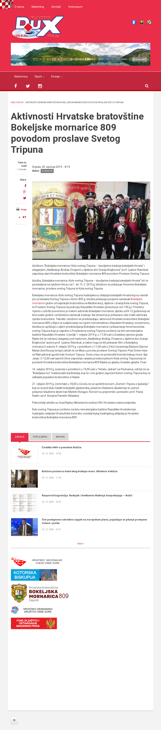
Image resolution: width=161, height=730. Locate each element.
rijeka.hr (47, 171)
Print (23, 209)
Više (80, 543)
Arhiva (60, 436)
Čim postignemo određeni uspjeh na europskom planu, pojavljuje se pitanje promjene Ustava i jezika (94, 521)
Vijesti (38, 76)
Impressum (76, 6)
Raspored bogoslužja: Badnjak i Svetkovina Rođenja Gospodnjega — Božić (87, 495)
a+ (24, 217)
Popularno (40, 436)
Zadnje (19, 436)
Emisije (55, 76)
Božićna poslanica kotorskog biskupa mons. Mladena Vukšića (79, 471)
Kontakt (56, 6)
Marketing (38, 6)
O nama (19, 6)
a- (20, 217)
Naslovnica (21, 76)
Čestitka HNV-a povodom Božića (61, 447)
